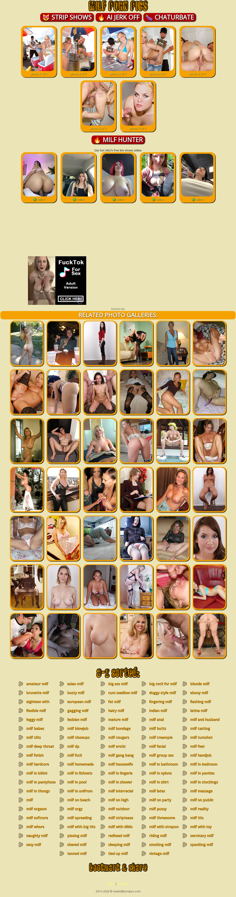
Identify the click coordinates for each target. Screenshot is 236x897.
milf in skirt (158, 782)
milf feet (197, 746)
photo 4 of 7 (158, 72)
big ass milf (117, 683)
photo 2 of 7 (78, 72)
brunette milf (37, 692)
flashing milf (200, 701)
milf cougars (118, 737)
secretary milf (201, 835)
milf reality (199, 808)
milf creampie (160, 737)
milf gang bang (120, 755)
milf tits (196, 817)
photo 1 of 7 (39, 72)
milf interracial (120, 790)
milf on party (160, 799)
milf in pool (76, 782)
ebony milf (199, 692)
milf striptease (120, 817)
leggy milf (34, 719)
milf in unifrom (79, 790)
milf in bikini (36, 773)
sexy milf (33, 844)
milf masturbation (35, 802)
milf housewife (120, 764)
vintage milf (159, 853)
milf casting (200, 728)
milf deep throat (40, 746)
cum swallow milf (122, 692)
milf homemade (80, 764)
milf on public (201, 799)
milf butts (157, 728)
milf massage (201, 790)
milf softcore (37, 817)
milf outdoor (118, 808)
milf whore (35, 826)
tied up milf (118, 853)
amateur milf (37, 683)
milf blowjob (77, 728)
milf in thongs (38, 790)
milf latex (157, 790)
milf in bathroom (163, 764)
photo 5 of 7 (197, 72)
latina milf (198, 710)
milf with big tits (81, 826)
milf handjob (200, 755)
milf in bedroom (203, 764)
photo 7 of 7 (138, 126)
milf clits (33, 737)
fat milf (114, 701)
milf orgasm (36, 808)
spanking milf (201, 844)
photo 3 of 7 (118, 72)
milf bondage (119, 728)
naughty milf (36, 835)
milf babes (35, 728)
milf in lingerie (120, 773)
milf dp (73, 746)
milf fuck (74, 755)
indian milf (158, 710)
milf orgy (74, 808)
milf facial (157, 746)
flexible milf (36, 710)
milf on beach (78, 799)
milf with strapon (163, 826)
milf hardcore (37, 764)
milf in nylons (160, 773)
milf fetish (34, 755)
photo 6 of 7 (98, 126)
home (110, 883)
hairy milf (116, 710)
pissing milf (77, 835)
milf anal (156, 719)
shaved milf (76, 844)
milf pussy (157, 808)
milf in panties (202, 773)
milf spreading (79, 817)
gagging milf (77, 710)
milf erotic (116, 746)
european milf (79, 701)
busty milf (75, 692)
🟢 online (39, 197)
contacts (123, 883)
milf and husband (204, 719)
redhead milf (118, 835)
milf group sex (161, 755)
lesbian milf (77, 719)
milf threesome (162, 817)
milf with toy (200, 826)
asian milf (75, 683)
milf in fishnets (79, 773)
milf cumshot (201, 737)
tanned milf (76, 853)
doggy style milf (162, 692)
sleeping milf (119, 844)
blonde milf (199, 683)
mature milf (118, 719)
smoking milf (160, 844)
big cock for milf (163, 683)
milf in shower (120, 782)
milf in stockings (204, 782)
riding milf (157, 835)
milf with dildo (120, 826)
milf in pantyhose (40, 782)
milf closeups (78, 737)
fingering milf (160, 701)
